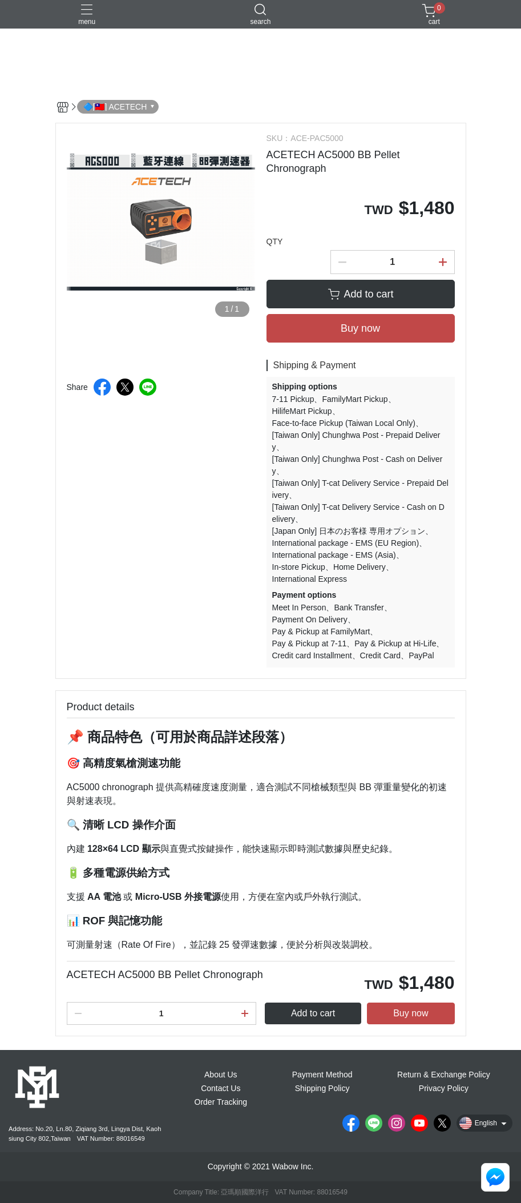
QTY (274, 241)
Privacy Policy (444, 1088)
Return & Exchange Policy (443, 1075)
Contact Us (220, 1088)
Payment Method (322, 1075)
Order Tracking (221, 1102)
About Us (220, 1075)
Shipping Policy (322, 1088)
